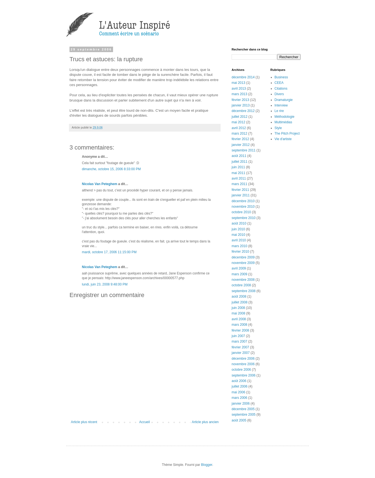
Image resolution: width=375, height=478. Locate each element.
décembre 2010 (243, 201)
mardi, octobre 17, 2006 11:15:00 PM (109, 252)
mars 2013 (239, 94)
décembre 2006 (243, 358)
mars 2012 (239, 133)
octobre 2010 (241, 212)
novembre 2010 (243, 207)
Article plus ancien (205, 422)
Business (281, 77)
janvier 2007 (241, 353)
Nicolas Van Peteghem (99, 184)
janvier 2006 (241, 403)
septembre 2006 (244, 375)
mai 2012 (238, 122)
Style (278, 128)
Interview (281, 105)
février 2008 (240, 330)
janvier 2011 (241, 195)
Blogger (206, 465)
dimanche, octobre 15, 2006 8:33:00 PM (111, 169)
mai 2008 (238, 313)
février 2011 (240, 190)
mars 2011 (239, 184)
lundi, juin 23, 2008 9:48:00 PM (104, 284)
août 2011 (239, 156)
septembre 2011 (244, 150)
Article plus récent (84, 422)
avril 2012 (239, 128)
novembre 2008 (243, 280)
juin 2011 (238, 167)
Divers (279, 94)
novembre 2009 (243, 263)
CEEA (279, 83)
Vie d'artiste (283, 139)
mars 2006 (239, 398)
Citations (281, 88)
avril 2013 (239, 88)
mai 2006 (238, 392)
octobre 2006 (241, 370)
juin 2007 (238, 336)
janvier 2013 (241, 105)
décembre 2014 (243, 77)
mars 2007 (239, 341)
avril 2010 (239, 240)
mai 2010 (238, 235)
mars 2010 (239, 246)
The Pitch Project (287, 133)
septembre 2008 (244, 291)
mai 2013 (238, 83)
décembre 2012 (243, 111)
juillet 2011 (239, 162)
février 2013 (240, 100)
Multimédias (283, 122)
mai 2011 (238, 173)
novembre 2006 (243, 364)
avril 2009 (239, 268)
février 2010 (240, 251)
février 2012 (240, 139)
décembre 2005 (243, 409)
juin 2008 (238, 308)
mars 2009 (239, 274)
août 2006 (239, 381)
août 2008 (239, 296)
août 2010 (239, 223)
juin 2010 (238, 229)
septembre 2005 (244, 414)
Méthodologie (284, 117)
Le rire (279, 111)
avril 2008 (239, 319)
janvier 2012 (241, 145)
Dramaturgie (284, 100)
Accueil (144, 422)
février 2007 (240, 347)
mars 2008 (239, 325)
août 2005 (239, 420)
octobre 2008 (241, 285)
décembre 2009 (243, 257)
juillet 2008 (239, 302)
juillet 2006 (239, 386)
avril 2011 (239, 178)
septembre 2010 (244, 218)
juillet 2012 (239, 117)
